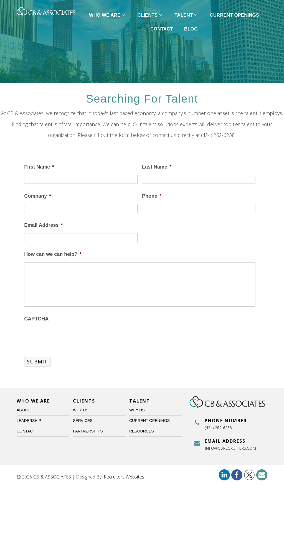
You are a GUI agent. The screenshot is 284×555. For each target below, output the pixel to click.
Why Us (80, 410)
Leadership (29, 420)
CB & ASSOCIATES (52, 477)
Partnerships (88, 431)
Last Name (156, 167)
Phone (151, 196)
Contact (161, 29)
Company (37, 196)
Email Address (43, 225)
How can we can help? (53, 254)
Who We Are (107, 15)
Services (83, 420)
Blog (191, 29)
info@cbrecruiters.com (230, 448)
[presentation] (66, 337)
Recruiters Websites (124, 477)
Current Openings (234, 15)
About (23, 410)
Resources (141, 431)
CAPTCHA (36, 319)
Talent (187, 15)
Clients (151, 15)
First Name (39, 167)
